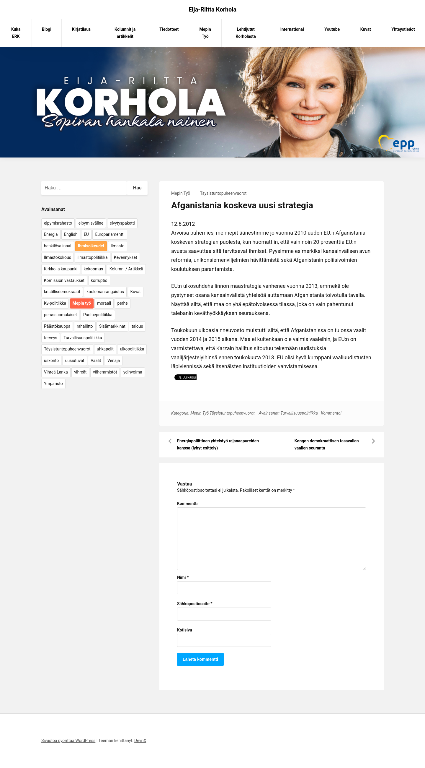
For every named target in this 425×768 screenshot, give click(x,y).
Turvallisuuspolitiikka (299, 413)
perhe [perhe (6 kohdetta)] (122, 303)
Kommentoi (331, 413)
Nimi (183, 577)
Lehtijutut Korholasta (246, 33)
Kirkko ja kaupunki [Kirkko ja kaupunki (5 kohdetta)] (60, 269)
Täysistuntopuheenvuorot (223, 193)
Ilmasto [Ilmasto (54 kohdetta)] (118, 245)
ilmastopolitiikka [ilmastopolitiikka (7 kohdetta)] (92, 257)
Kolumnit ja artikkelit (125, 33)
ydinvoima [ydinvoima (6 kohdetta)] (132, 372)
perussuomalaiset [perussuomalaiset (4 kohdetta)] (60, 314)
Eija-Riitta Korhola (213, 9)
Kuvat (365, 29)
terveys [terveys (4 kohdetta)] (50, 337)
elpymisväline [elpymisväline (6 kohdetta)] (91, 223)
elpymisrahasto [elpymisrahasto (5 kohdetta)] (58, 223)
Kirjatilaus (81, 29)
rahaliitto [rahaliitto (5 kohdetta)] (85, 326)
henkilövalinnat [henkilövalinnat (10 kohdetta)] (57, 245)
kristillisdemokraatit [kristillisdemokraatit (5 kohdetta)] (62, 291)
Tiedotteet (169, 29)
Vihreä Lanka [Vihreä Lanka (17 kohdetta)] (56, 372)
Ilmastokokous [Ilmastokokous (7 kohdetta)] (57, 257)
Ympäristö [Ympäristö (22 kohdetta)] (53, 383)
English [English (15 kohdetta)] (70, 234)
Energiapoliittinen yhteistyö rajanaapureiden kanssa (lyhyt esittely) (218, 444)
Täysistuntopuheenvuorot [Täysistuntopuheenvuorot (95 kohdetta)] (67, 349)
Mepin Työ (205, 33)
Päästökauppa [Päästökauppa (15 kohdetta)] (57, 326)
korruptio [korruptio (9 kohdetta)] (99, 280)
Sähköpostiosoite (194, 603)
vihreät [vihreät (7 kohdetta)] (80, 372)
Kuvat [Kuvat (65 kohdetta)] (135, 291)
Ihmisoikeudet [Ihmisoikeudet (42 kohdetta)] (91, 245)
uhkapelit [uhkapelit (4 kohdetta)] (105, 349)
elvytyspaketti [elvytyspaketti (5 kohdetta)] (122, 223)
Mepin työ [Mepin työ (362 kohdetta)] (82, 303)
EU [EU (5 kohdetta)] (86, 234)
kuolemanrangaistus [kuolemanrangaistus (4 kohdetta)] (105, 291)
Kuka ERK (16, 33)
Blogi (46, 29)
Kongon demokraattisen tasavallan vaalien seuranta (327, 444)
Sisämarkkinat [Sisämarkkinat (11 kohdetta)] (112, 326)
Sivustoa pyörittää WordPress (68, 740)
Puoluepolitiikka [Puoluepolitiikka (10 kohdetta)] (97, 314)
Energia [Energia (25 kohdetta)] (51, 234)
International (292, 29)
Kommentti (187, 503)
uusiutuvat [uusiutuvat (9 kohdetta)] (74, 360)
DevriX (140, 740)
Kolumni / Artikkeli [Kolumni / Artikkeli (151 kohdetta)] (126, 269)
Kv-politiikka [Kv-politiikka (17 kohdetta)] (55, 303)
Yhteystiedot (403, 29)
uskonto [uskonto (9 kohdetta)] (51, 360)
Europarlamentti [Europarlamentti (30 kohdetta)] (109, 234)
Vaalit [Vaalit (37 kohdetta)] (96, 360)
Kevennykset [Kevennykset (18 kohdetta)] (125, 257)
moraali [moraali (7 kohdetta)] (104, 303)
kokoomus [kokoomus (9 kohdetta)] (93, 269)
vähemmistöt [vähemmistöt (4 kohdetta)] (105, 372)
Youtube (332, 29)
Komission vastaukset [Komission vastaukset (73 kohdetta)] (64, 280)
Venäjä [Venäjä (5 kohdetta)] (113, 360)
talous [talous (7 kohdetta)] (137, 326)
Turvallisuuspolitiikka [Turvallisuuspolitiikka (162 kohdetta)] (82, 337)
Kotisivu (184, 630)
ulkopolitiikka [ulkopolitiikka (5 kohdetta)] (132, 349)
